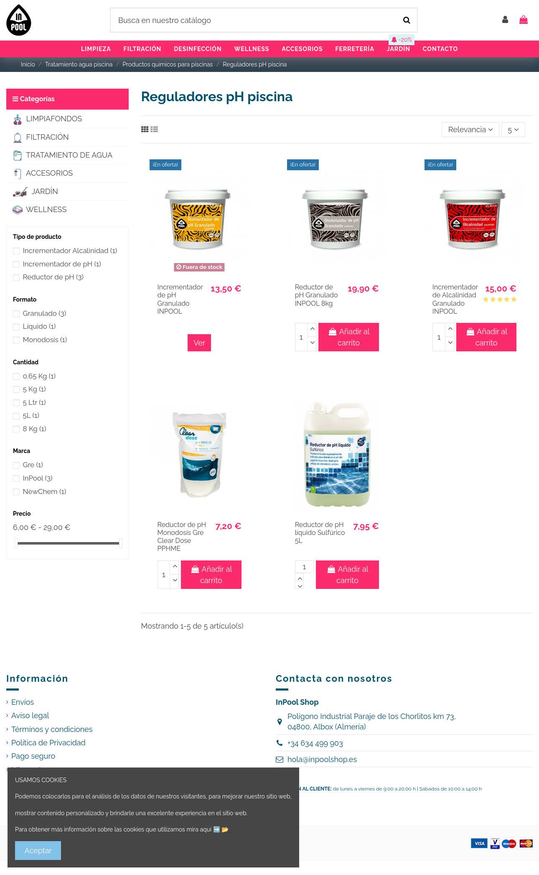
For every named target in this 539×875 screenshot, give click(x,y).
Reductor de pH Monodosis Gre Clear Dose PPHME (182, 537)
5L (31, 415)
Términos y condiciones (52, 729)
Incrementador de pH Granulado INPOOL (180, 299)
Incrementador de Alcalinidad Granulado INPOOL (455, 299)
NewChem (44, 491)
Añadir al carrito (348, 337)
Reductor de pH (53, 277)
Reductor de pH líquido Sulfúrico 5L (320, 533)
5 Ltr (34, 402)
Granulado (44, 313)
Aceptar (38, 850)
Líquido (39, 326)
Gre (33, 465)
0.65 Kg (39, 376)
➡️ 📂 (221, 829)
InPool (38, 478)
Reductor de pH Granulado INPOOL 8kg (316, 295)
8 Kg (34, 429)
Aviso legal (30, 715)
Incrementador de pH (62, 264)
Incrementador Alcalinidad (70, 250)
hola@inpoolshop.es (322, 759)
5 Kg (34, 389)
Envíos (22, 702)
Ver (199, 342)
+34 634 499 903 (315, 743)
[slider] (16, 543)
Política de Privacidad (48, 742)
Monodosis (45, 339)
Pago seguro (33, 756)
